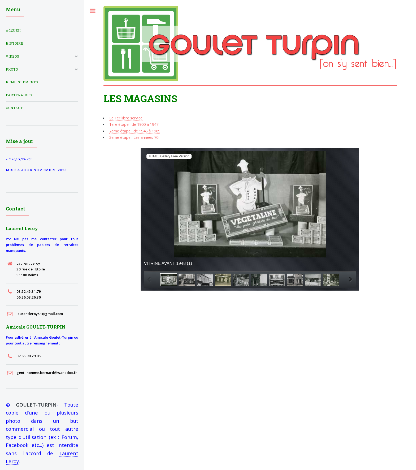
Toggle (93, 11)
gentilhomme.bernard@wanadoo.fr (46, 372)
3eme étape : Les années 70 (133, 137)
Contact (14, 108)
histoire (14, 43)
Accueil (13, 31)
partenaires (19, 95)
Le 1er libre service (125, 117)
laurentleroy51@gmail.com (39, 313)
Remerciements (22, 82)
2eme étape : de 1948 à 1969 (134, 130)
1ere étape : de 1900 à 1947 (133, 124)
